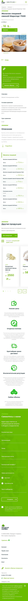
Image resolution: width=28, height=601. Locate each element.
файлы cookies (18, 585)
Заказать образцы (9, 85)
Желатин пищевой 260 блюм (10, 159)
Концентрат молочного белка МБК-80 (10, 268)
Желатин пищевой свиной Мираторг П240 (13, 172)
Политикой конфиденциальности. (12, 510)
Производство (8, 483)
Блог (2, 562)
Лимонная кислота (7, 191)
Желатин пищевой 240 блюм (10, 205)
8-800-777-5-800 (11, 2)
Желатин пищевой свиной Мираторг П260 (13, 178)
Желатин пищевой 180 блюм (10, 184)
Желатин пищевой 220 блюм (10, 199)
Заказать (5, 30)
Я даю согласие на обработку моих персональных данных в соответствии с (13, 509)
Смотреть (12, 241)
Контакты (4, 558)
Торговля (7, 478)
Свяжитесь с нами (18, 2)
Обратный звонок (8, 578)
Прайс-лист (5, 551)
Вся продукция (7, 235)
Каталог (4, 547)
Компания (4, 554)
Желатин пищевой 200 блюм (10, 165)
